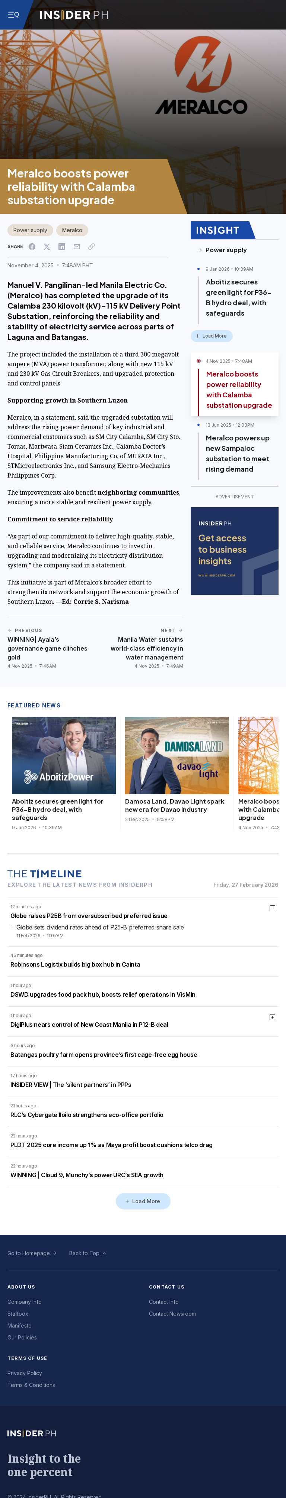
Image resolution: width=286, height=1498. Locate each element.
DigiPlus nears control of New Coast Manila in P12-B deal (89, 1024)
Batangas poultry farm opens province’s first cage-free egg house (103, 1054)
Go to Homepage (28, 1253)
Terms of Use (27, 1358)
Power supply (30, 230)
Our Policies (22, 1337)
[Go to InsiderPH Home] (74, 14)
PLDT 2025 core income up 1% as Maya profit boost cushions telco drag (111, 1145)
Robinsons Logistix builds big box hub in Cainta (75, 964)
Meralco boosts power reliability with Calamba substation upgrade (239, 389)
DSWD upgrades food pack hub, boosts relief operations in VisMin (103, 994)
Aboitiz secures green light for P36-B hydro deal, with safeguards (238, 297)
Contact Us (166, 1287)
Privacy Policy (24, 1373)
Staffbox (17, 1313)
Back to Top (84, 1253)
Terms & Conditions (31, 1385)
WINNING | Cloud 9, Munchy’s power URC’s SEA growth (86, 1175)
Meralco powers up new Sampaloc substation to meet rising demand (238, 453)
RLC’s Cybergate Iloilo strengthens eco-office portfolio (86, 1114)
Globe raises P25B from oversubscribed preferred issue (89, 915)
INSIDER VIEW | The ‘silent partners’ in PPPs (70, 1084)
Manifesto (19, 1325)
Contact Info (164, 1302)
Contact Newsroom (172, 1313)
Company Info (24, 1302)
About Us (21, 1287)
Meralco (72, 230)
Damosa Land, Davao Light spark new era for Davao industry (174, 805)
